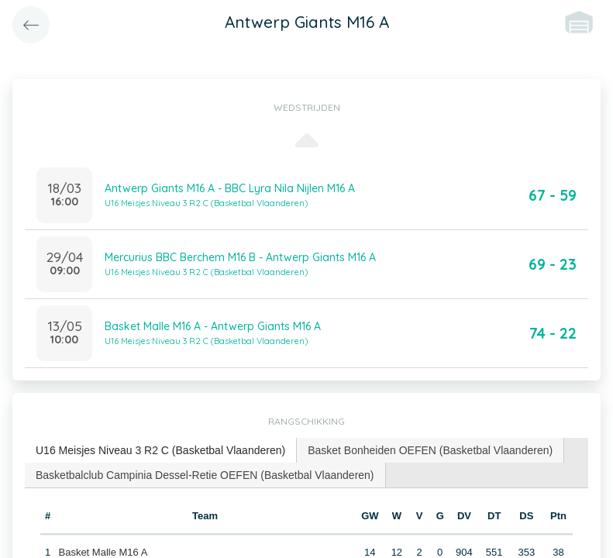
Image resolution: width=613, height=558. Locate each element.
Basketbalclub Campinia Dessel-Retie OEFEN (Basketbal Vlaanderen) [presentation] (205, 475)
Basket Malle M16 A (102, 552)
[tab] (161, 450)
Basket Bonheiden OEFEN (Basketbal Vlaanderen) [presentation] (430, 450)
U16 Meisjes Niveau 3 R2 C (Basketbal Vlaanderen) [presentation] (160, 450)
